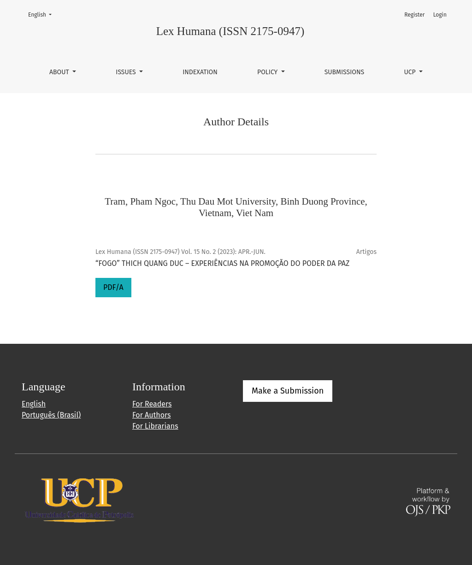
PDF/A (113, 287)
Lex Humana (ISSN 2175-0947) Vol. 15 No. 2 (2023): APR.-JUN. (180, 252)
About (60, 72)
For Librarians (155, 426)
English (43, 14)
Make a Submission (288, 391)
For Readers (151, 404)
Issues (126, 72)
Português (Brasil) (51, 415)
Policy (268, 72)
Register (414, 15)
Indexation (200, 72)
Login (440, 15)
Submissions (344, 72)
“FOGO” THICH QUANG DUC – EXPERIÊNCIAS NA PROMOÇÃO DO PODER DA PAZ (222, 263)
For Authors (151, 415)
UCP (410, 72)
